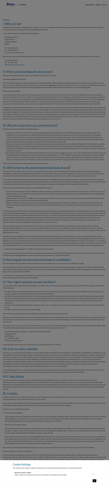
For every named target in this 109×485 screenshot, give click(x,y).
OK (94, 481)
